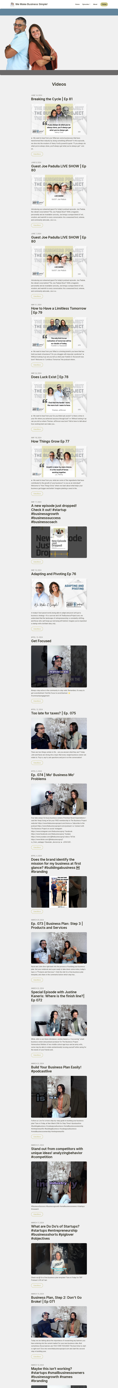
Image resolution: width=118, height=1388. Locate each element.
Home (77, 4)
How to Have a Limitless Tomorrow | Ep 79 (58, 310)
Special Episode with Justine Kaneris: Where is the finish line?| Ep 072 (57, 996)
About (95, 4)
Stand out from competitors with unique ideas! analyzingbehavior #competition (57, 1153)
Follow (104, 4)
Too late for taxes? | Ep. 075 (53, 713)
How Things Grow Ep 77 (50, 441)
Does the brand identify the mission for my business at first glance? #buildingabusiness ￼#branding (56, 865)
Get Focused (41, 641)
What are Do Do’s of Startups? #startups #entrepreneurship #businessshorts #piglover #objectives (55, 1232)
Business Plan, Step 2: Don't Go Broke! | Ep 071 (56, 1299)
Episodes (85, 4)
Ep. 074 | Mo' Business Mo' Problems (52, 777)
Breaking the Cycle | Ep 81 (51, 99)
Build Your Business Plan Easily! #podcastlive (56, 1069)
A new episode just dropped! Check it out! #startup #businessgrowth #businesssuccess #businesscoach (54, 514)
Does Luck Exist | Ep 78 (49, 377)
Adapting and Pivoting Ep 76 (53, 574)
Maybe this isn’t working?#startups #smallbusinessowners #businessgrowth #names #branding (57, 1375)
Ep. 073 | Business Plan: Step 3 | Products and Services (57, 926)
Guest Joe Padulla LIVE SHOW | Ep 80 (58, 168)
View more (37, 154)
